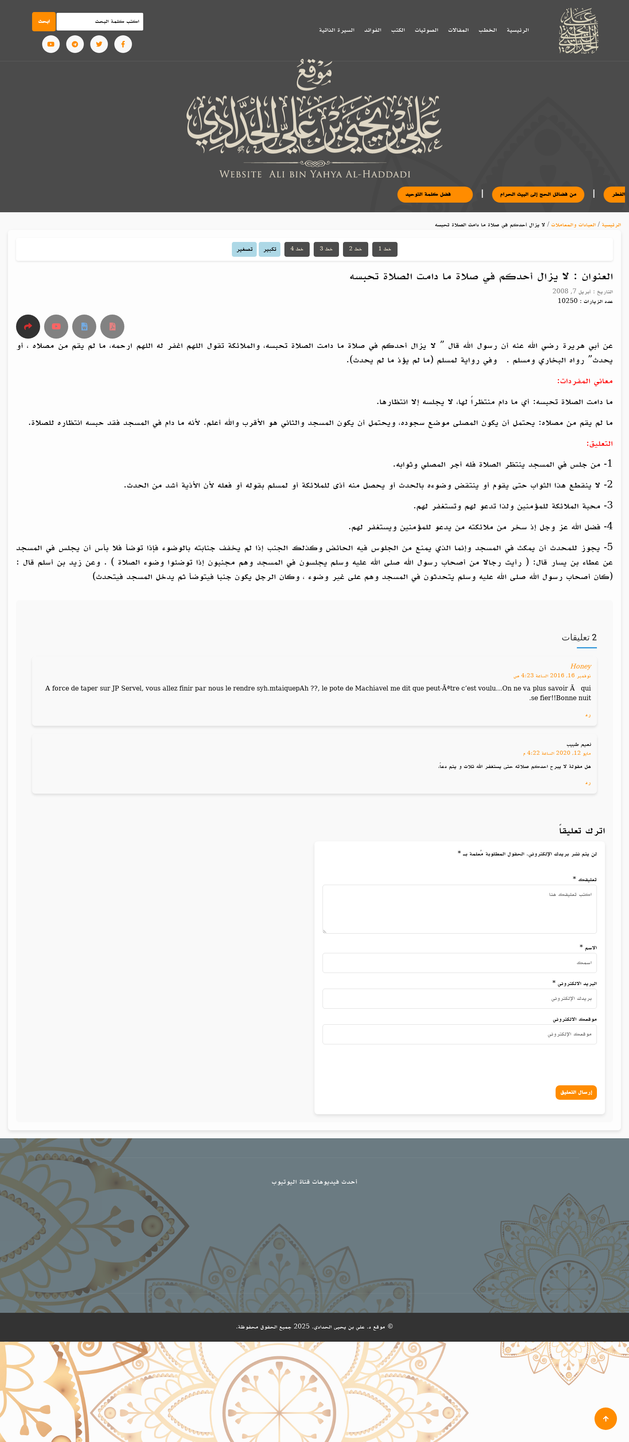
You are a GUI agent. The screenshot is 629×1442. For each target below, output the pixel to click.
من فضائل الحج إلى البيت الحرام (553, 194)
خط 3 (326, 249)
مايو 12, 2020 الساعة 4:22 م (557, 753)
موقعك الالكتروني (575, 1019)
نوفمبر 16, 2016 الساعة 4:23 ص (552, 676)
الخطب (488, 30)
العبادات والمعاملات (573, 225)
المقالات (458, 30)
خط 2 (355, 249)
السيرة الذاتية (336, 30)
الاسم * (588, 948)
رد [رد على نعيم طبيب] (588, 782)
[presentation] (509, 1063)
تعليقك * (585, 879)
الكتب (398, 30)
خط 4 (297, 249)
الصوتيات (426, 30)
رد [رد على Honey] (588, 714)
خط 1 (385, 249)
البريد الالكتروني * (574, 983)
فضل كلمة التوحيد (450, 194)
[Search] (100, 21)
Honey (580, 667)
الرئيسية (518, 30)
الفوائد (372, 30)
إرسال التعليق (576, 1092)
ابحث (44, 21)
